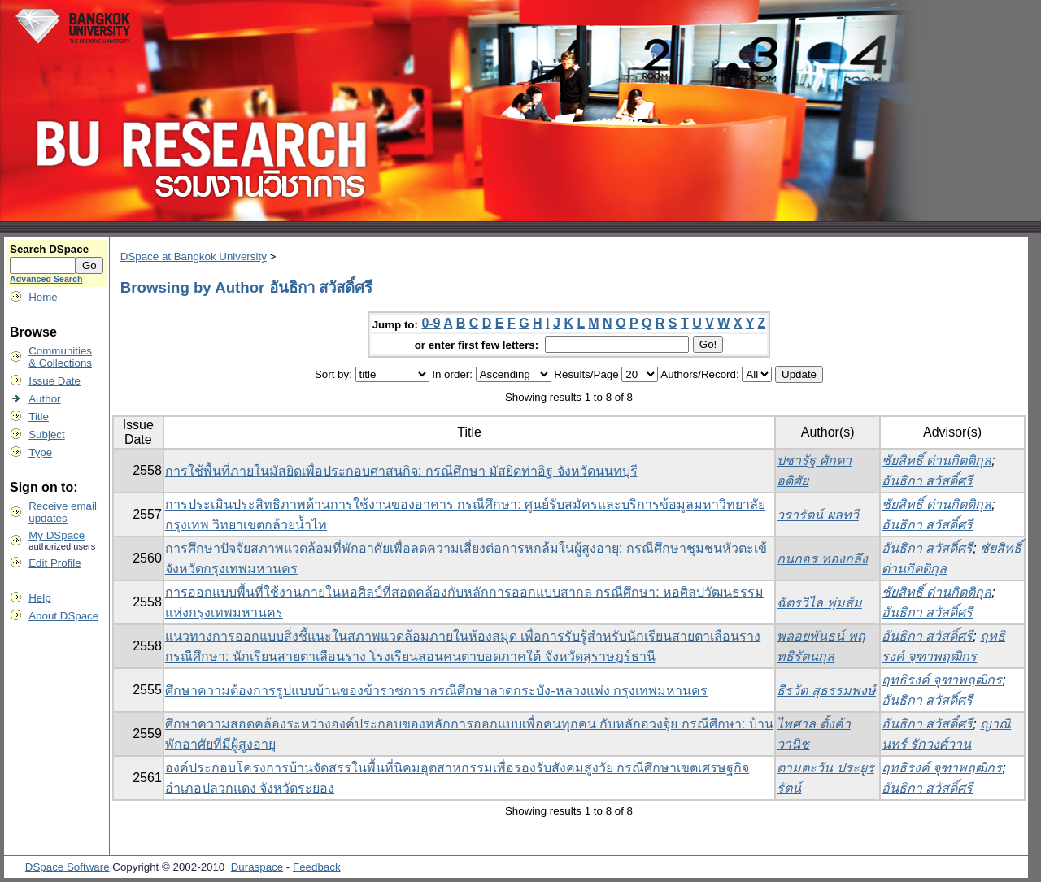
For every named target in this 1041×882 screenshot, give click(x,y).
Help (39, 598)
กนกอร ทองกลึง (822, 559)
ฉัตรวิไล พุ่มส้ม (819, 603)
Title (38, 417)
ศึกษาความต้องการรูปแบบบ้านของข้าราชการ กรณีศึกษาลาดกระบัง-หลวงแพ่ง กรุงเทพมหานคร (436, 690)
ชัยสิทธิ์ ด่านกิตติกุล (936, 460)
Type (40, 452)
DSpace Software (67, 867)
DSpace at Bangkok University (193, 256)
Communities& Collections (60, 357)
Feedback (317, 867)
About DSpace (63, 616)
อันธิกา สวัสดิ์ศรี (927, 481)
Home (43, 297)
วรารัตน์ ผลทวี (817, 515)
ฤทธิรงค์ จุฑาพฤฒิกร (942, 680)
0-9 (430, 323)
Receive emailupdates (62, 512)
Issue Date (54, 381)
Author (44, 399)
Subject (46, 434)
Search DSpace (49, 249)
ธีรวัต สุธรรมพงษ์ (826, 690)
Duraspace (257, 867)
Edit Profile (54, 563)
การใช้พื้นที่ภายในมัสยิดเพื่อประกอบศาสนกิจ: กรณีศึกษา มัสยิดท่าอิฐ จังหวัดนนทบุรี (401, 471)
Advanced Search (46, 279)
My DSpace (56, 535)
